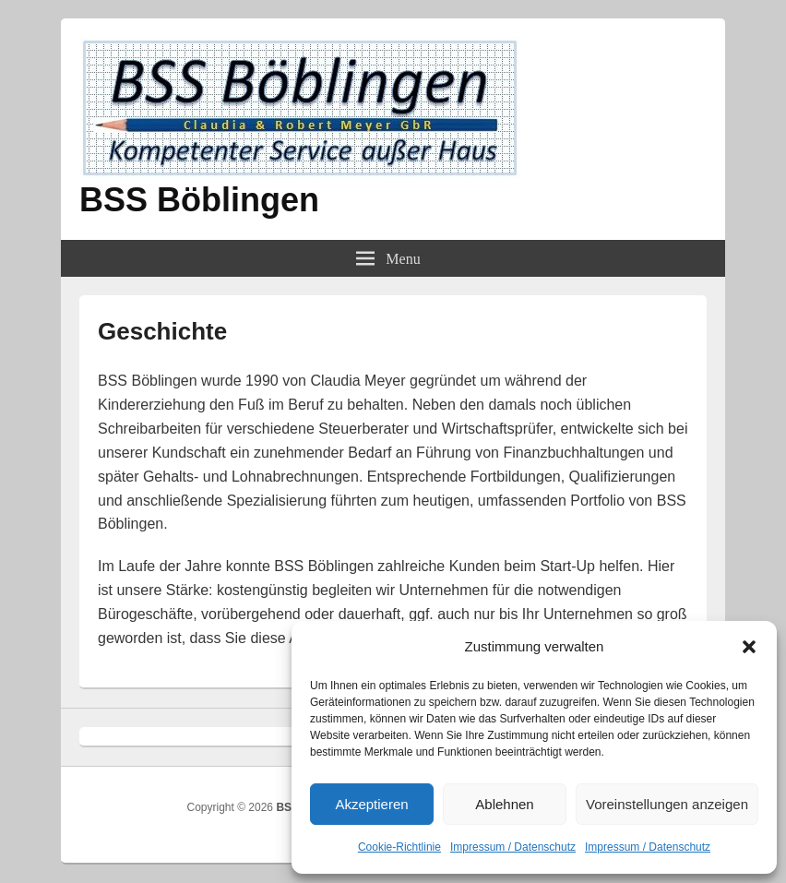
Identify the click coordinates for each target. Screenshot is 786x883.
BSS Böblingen (199, 200)
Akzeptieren (371, 804)
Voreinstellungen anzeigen (667, 804)
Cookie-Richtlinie (399, 847)
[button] (749, 647)
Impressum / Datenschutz (513, 847)
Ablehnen (504, 804)
